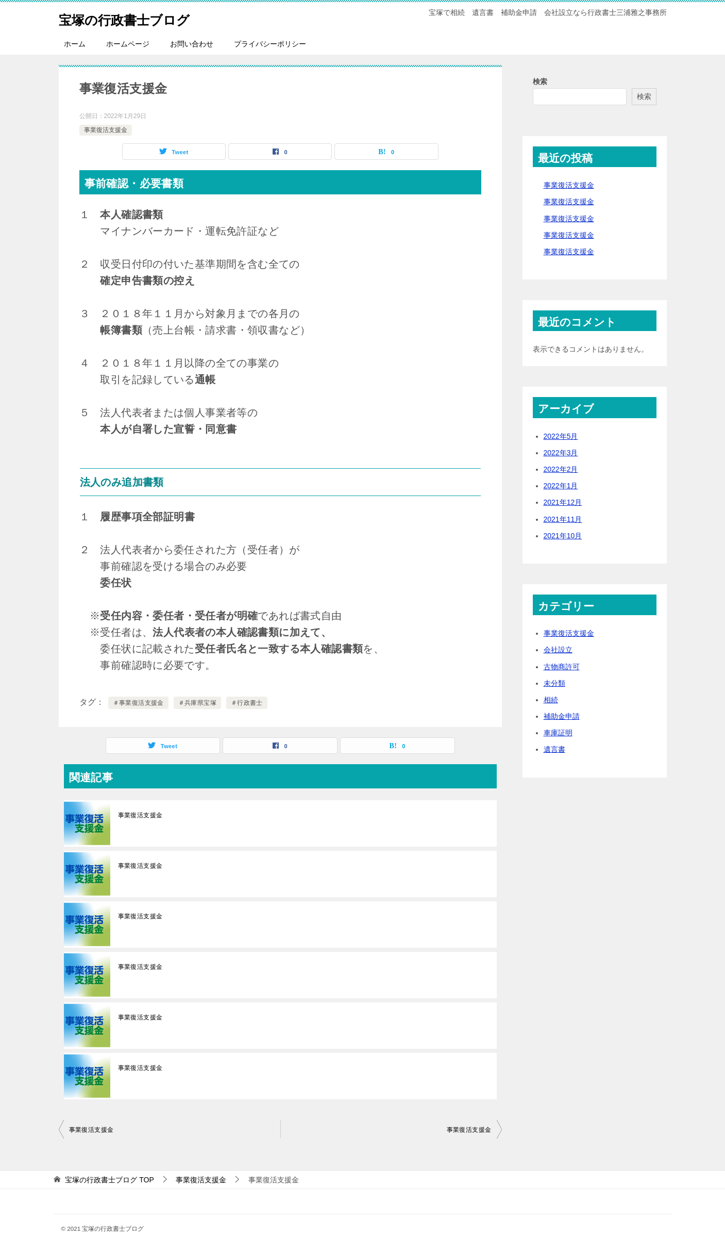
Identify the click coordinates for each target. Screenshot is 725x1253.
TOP (109, 1180)
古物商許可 (562, 667)
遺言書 (554, 749)
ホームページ (127, 44)
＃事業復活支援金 (138, 702)
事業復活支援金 (105, 130)
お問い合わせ (191, 44)
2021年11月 (563, 519)
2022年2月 (561, 469)
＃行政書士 (247, 702)
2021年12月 (563, 502)
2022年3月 (561, 453)
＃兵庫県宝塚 (197, 702)
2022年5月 (561, 436)
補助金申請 (562, 716)
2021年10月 (563, 536)
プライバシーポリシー (270, 44)
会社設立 (558, 650)
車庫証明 (558, 733)
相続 (551, 700)
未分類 (554, 683)
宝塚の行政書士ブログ (137, 17)
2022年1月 (561, 486)
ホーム (75, 44)
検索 (540, 81)
